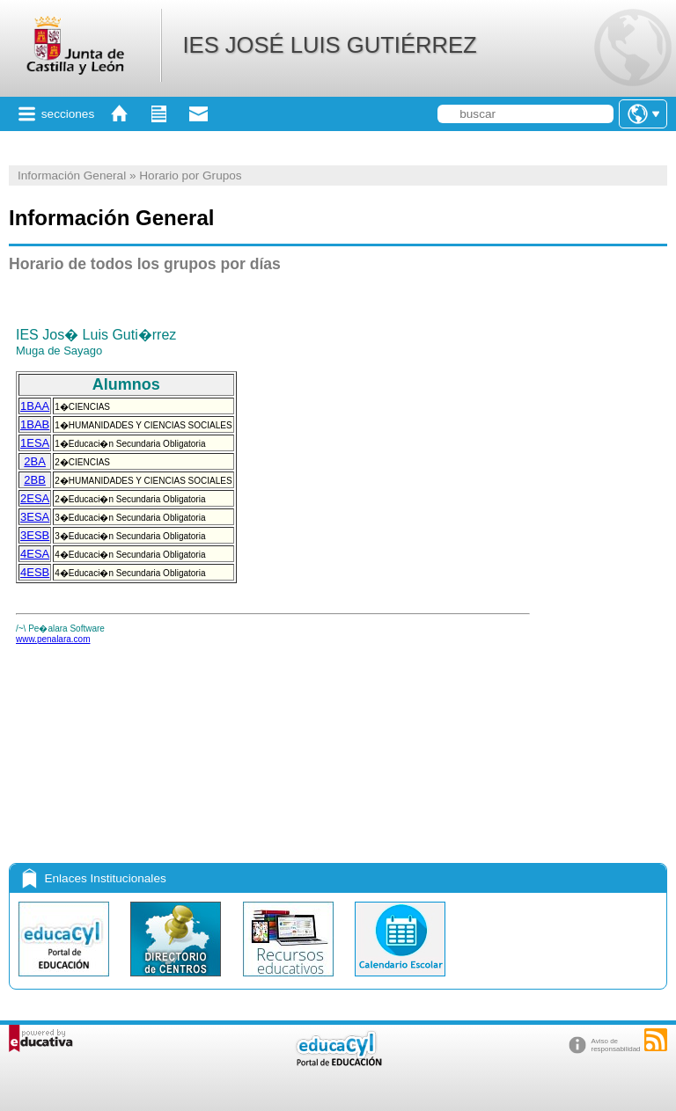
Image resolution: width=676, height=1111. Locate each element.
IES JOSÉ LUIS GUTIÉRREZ (329, 45)
